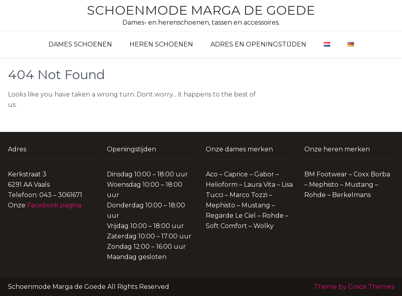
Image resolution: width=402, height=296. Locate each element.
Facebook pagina (54, 205)
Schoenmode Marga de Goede (201, 10)
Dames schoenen (80, 44)
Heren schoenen (161, 44)
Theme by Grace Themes (354, 286)
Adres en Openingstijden (258, 44)
